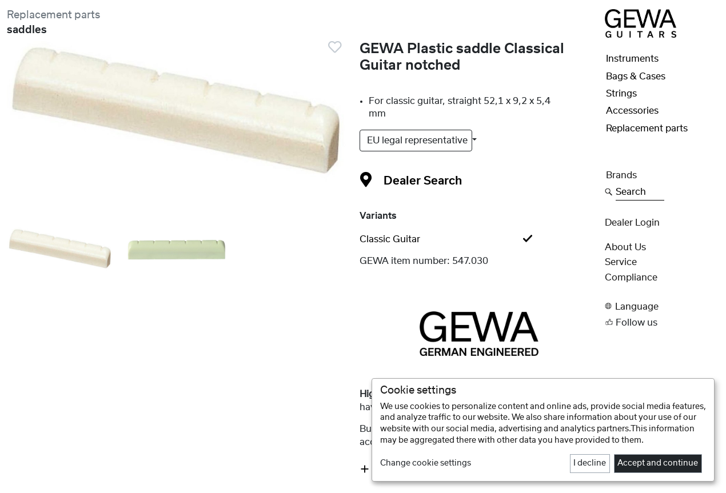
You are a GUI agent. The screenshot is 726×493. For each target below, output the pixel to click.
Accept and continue (657, 463)
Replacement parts (53, 15)
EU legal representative (418, 140)
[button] (662, 306)
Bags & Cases (635, 76)
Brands (621, 175)
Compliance (631, 277)
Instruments (632, 58)
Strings (621, 93)
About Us (625, 247)
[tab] (479, 239)
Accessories (632, 110)
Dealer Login (632, 222)
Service (621, 262)
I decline (589, 463)
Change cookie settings (425, 463)
